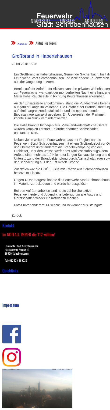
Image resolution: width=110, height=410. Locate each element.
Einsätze (66, 20)
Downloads (10, 283)
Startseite (39, 20)
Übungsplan (11, 288)
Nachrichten (11, 292)
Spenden (8, 297)
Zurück (17, 215)
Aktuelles (92, 20)
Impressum (10, 312)
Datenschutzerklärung (18, 317)
